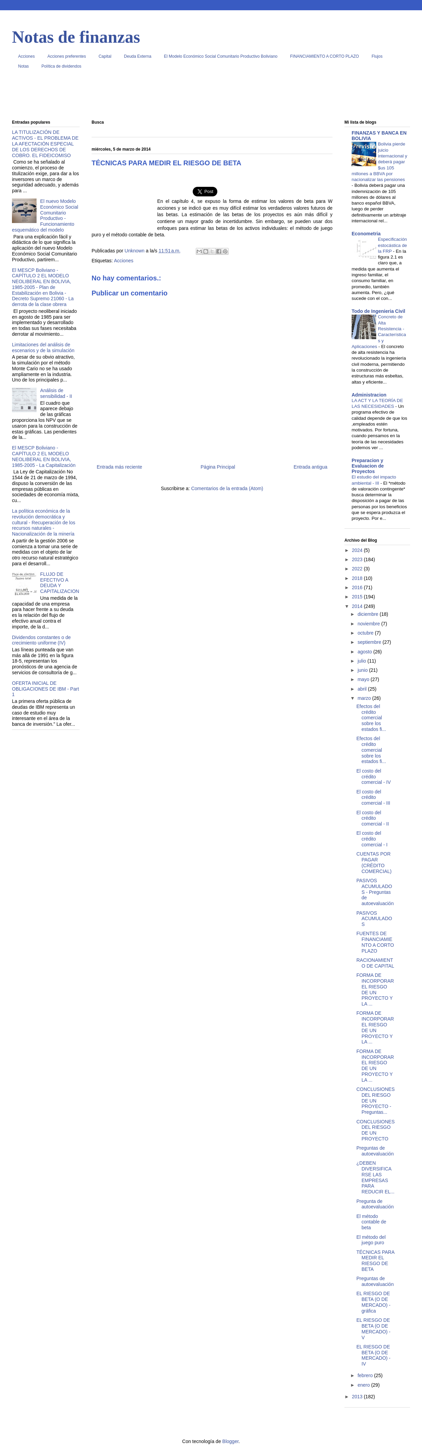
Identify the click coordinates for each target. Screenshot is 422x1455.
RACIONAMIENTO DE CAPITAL (375, 963)
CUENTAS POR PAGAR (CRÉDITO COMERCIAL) (374, 862)
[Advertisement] (211, 97)
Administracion (369, 395)
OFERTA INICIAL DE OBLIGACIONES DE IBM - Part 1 (45, 688)
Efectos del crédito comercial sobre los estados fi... (371, 718)
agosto (365, 651)
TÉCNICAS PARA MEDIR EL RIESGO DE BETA (375, 1260)
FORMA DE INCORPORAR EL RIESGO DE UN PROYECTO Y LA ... (375, 989)
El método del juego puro (371, 1240)
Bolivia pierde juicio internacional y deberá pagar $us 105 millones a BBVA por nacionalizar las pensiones (379, 161)
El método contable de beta (371, 1222)
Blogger (230, 1441)
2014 (358, 606)
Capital (104, 56)
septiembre (369, 642)
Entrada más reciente (119, 467)
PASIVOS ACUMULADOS (374, 918)
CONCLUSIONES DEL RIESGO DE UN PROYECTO (375, 1130)
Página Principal (218, 467)
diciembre (368, 614)
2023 (358, 559)
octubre (366, 633)
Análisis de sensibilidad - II (56, 393)
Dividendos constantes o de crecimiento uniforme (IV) (41, 640)
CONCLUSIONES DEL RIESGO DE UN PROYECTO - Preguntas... (375, 1100)
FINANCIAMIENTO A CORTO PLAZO (324, 56)
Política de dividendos (61, 66)
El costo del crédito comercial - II (372, 818)
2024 (358, 550)
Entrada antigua (310, 467)
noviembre (369, 623)
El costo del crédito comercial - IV (373, 776)
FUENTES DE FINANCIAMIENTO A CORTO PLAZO (375, 942)
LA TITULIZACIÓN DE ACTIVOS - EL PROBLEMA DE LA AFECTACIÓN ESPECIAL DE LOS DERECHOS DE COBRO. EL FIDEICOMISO (45, 143)
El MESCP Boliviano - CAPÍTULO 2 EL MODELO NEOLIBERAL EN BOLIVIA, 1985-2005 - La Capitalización (44, 456)
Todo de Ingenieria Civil (378, 311)
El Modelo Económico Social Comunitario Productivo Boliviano (220, 56)
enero (364, 1385)
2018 (358, 578)
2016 (358, 587)
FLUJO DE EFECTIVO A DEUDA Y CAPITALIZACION (59, 582)
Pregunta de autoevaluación (375, 1204)
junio (363, 670)
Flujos (376, 56)
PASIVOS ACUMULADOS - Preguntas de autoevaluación (375, 892)
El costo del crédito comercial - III (373, 797)
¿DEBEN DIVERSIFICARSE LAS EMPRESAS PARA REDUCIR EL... (375, 1177)
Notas (23, 66)
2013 (358, 1396)
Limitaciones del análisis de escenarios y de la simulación (43, 347)
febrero (365, 1375)
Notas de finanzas (76, 36)
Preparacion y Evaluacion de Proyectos (368, 466)
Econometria (366, 233)
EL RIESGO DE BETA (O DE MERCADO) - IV (373, 1355)
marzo (364, 698)
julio (362, 661)
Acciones (26, 56)
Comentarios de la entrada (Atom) (227, 488)
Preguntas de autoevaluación (375, 1150)
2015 (358, 596)
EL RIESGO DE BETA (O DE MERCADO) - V (373, 1328)
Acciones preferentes (66, 56)
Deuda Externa (137, 56)
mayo (363, 679)
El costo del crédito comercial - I (371, 838)
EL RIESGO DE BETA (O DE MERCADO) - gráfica (373, 1302)
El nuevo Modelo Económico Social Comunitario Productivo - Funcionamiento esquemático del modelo (45, 215)
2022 (358, 568)
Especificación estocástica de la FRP (392, 245)
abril (362, 689)
